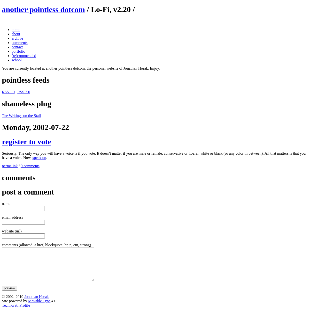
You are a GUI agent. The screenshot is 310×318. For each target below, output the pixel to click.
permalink (10, 166)
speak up (39, 158)
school (17, 60)
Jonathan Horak (36, 303)
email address (12, 217)
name (6, 204)
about (16, 34)
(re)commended (24, 56)
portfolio (18, 51)
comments (20, 43)
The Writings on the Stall (21, 116)
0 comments (30, 166)
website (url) (12, 231)
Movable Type (39, 307)
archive (17, 38)
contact (17, 47)
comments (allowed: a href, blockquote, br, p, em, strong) (46, 245)
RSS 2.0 (23, 92)
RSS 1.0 (8, 92)
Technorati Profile (16, 312)
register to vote (26, 141)
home (16, 30)
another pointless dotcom (43, 9)
